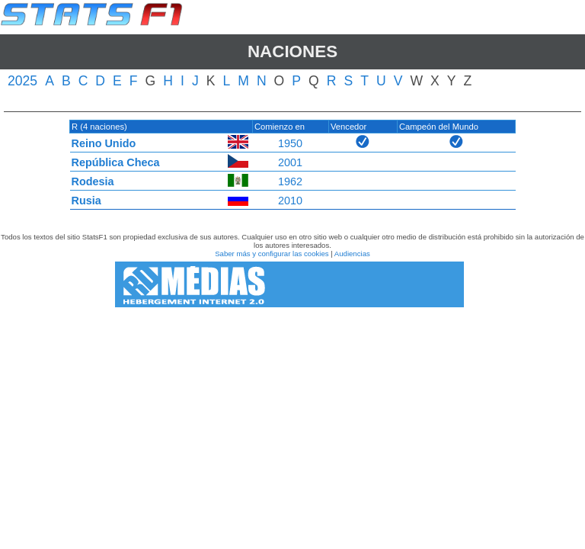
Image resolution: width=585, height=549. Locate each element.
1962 (290, 181)
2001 (290, 162)
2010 (290, 200)
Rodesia (93, 181)
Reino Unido (104, 143)
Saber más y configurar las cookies (271, 253)
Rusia (86, 200)
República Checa (116, 162)
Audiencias (352, 253)
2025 (22, 80)
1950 (290, 143)
